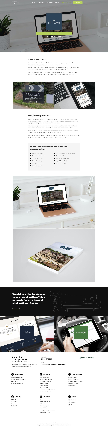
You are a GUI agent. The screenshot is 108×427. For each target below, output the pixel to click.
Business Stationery (73, 379)
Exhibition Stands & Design (75, 381)
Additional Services (45, 412)
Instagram (73, 402)
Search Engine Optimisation (47, 389)
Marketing (41, 2)
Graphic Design (77, 374)
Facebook (73, 400)
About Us (13, 399)
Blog (41, 399)
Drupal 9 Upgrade (44, 406)
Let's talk (78, 2)
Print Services (71, 385)
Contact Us (14, 406)
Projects (13, 403)
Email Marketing (44, 385)
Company (18, 396)
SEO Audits (43, 403)
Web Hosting (14, 381)
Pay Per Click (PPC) (45, 387)
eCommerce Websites (17, 383)
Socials (74, 396)
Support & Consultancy (46, 379)
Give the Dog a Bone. (65, 425)
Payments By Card (45, 422)
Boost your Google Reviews (47, 410)
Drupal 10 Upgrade (45, 408)
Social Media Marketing (46, 392)
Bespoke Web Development (18, 379)
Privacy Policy (53, 422)
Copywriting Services (45, 381)
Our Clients (14, 401)
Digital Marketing (44, 383)
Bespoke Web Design (17, 377)
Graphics (50, 2)
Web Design (19, 374)
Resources (46, 396)
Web (33, 2)
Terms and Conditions (62, 422)
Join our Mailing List (45, 401)
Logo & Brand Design (74, 383)
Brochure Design (44, 377)
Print (57, 2)
